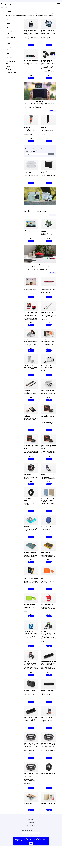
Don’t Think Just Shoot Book (30, 552)
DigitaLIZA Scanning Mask (48, 661)
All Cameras (9, 20)
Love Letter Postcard (28, 287)
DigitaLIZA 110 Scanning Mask (47, 690)
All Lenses (8, 34)
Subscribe (51, 154)
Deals (39, 4)
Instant (31, 4)
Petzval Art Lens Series (11, 38)
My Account (31, 823)
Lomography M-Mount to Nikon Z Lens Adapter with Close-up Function (31, 447)
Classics (8, 23)
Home (2, 7)
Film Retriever (45, 287)
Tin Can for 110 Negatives (29, 339)
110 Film (8, 54)
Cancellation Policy (31, 822)
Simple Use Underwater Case (47, 365)
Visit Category (52, 110)
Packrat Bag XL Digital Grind (30, 631)
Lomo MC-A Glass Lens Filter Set (31, 60)
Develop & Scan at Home (11, 72)
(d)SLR (8, 36)
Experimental (9, 24)
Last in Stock (9, 64)
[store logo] (6, 4)
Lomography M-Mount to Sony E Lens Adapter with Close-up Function (48, 417)
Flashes (8, 70)
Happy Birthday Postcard (29, 230)
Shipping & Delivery (31, 820)
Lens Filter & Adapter (10, 40)
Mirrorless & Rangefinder (11, 37)
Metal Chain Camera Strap (47, 312)
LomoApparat (9, 22)
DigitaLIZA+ (26, 661)
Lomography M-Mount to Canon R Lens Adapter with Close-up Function (48, 447)
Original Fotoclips (27, 526)
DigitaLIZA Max (44, 631)
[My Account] (56, 4)
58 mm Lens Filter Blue (46, 526)
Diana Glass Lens (27, 474)
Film (35, 4)
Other (43, 4)
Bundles (8, 66)
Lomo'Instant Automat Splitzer (48, 773)
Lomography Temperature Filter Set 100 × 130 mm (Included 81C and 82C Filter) (48, 500)
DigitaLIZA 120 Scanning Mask (30, 717)
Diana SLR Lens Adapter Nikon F (48, 474)
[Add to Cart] (31, 45)
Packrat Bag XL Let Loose (47, 604)
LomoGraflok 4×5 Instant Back (30, 690)
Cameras (22, 4)
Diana (8, 27)
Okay (31, 843)
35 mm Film (9, 52)
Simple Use (9, 28)
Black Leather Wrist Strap (29, 390)
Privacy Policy (31, 819)
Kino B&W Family (10, 57)
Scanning (8, 56)
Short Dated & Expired (11, 61)
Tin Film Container (29, 365)
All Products (9, 47)
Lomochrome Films (10, 58)
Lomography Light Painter (47, 717)
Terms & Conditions (31, 817)
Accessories (9, 30)
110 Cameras (9, 26)
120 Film (8, 53)
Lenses (26, 4)
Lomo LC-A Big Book (45, 552)
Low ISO (8, 60)
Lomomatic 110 (9, 31)
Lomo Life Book (27, 576)
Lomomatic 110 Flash (45, 339)
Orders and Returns (31, 825)
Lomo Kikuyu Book (28, 803)
